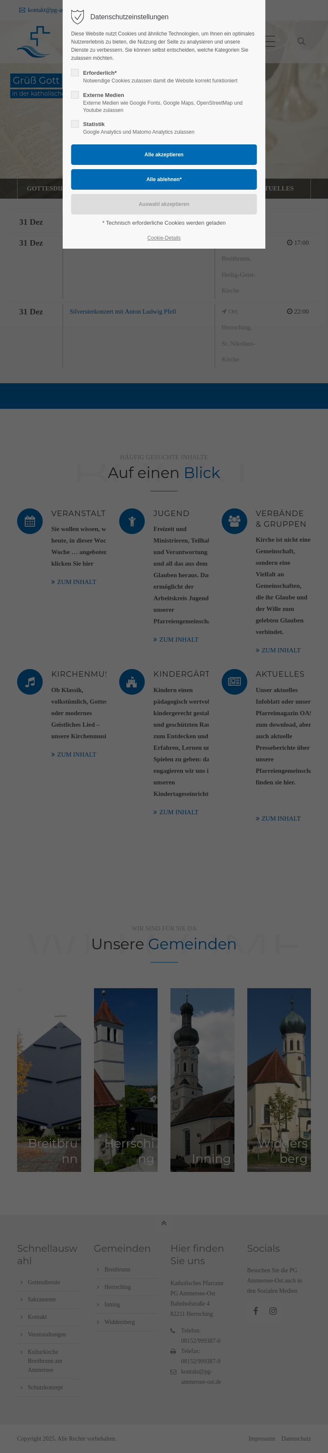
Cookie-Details (164, 238)
